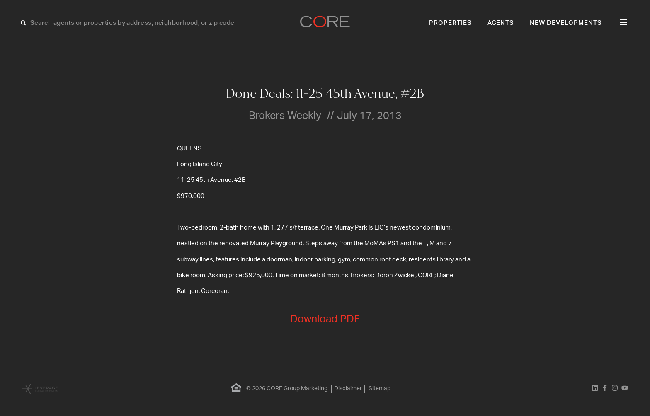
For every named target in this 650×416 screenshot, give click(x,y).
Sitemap (379, 389)
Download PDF (325, 319)
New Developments (566, 23)
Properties (450, 23)
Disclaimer (348, 389)
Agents (501, 23)
